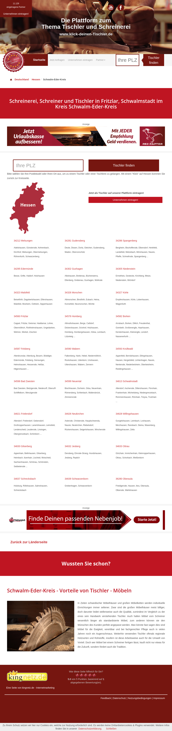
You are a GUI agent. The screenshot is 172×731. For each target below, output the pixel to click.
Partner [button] (100, 60)
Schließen (111, 728)
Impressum (159, 698)
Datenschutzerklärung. (90, 728)
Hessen (36, 79)
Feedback (106, 698)
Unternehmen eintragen (80, 60)
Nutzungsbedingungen (139, 698)
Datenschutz (119, 698)
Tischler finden (153, 60)
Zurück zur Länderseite (28, 542)
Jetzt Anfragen (57, 60)
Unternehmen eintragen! (125, 200)
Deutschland (19, 79)
